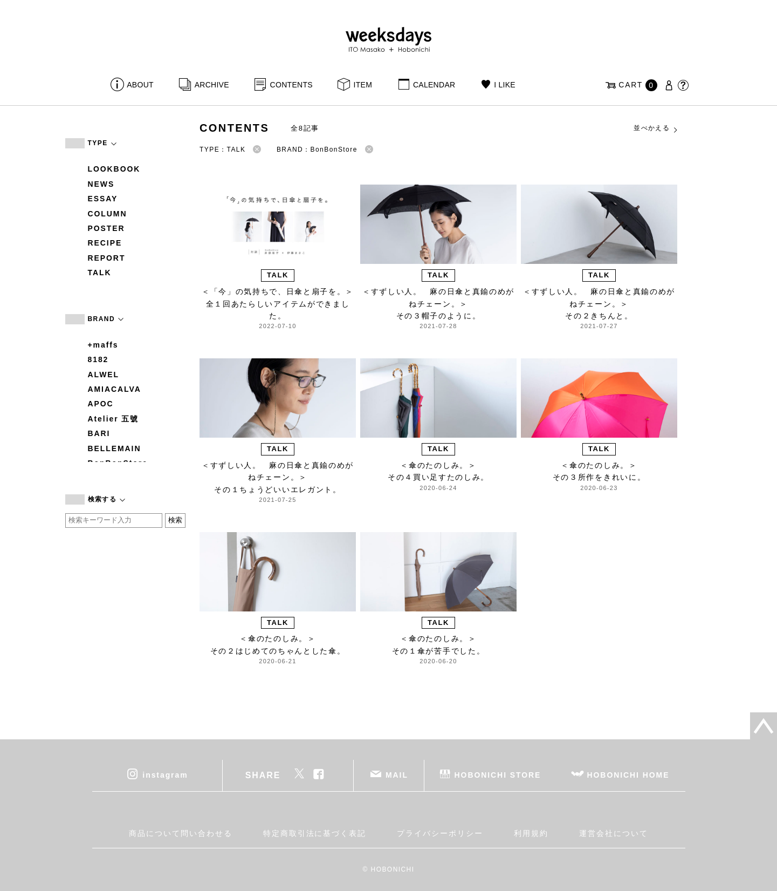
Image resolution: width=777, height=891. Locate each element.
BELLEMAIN (114, 448)
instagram (165, 774)
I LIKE (504, 84)
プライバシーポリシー (440, 833)
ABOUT (140, 84)
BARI (99, 433)
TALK (100, 272)
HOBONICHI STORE (498, 774)
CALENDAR (434, 84)
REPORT (107, 258)
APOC (101, 403)
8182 (98, 359)
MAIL (397, 774)
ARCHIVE (212, 84)
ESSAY (103, 198)
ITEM (363, 84)
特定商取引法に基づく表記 (314, 833)
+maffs (103, 345)
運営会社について (613, 833)
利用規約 (531, 833)
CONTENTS (291, 84)
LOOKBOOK (114, 169)
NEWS (101, 184)
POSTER (106, 228)
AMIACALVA (114, 389)
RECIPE (105, 243)
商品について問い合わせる (180, 833)
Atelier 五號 (113, 418)
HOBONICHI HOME (628, 774)
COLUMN (107, 213)
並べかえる (656, 128)
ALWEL (104, 374)
